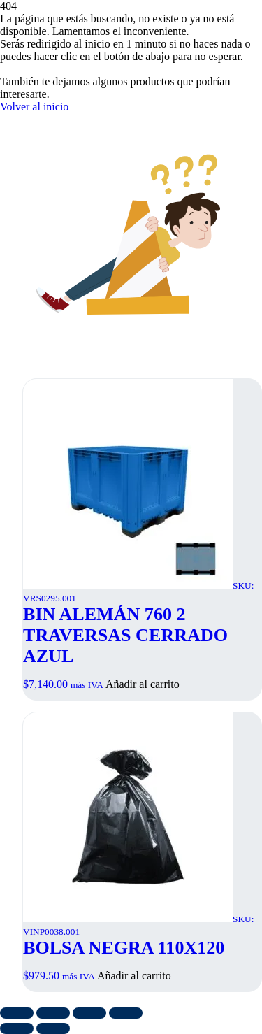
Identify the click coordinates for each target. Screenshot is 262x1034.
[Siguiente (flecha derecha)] (53, 1028)
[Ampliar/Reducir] (17, 1013)
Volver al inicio (34, 107)
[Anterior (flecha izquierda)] (17, 1028)
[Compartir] (89, 1013)
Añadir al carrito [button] (142, 684)
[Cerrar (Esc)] (126, 1013)
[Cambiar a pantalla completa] (53, 1013)
